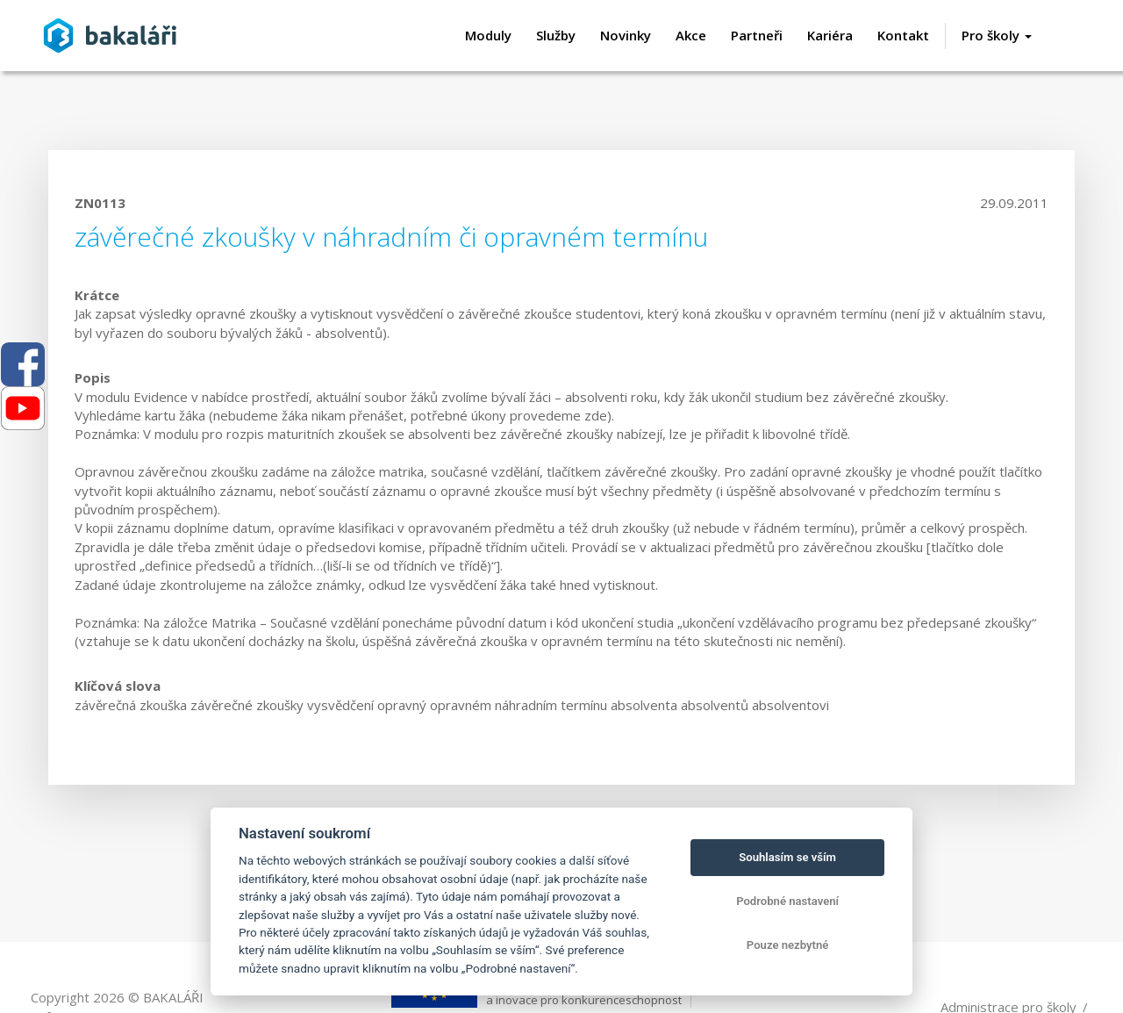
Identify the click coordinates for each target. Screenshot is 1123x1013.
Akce (691, 35)
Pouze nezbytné (788, 945)
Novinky (625, 35)
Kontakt (903, 35)
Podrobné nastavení (787, 901)
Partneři (757, 35)
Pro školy (997, 35)
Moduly (488, 35)
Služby (556, 35)
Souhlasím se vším (787, 857)
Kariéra (830, 35)
